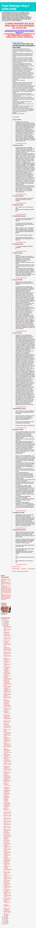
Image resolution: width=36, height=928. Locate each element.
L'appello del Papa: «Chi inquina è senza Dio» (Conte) (7, 878)
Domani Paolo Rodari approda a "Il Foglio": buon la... (7, 684)
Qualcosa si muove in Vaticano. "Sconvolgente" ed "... (6, 902)
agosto (4, 625)
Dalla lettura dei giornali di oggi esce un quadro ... (7, 781)
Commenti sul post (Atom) (22, 571)
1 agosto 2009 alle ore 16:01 (21, 406)
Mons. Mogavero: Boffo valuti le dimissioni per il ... (7, 639)
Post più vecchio (31, 568)
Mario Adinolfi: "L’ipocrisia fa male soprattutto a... (7, 670)
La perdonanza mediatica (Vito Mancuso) (6, 838)
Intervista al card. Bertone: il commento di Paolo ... (7, 810)
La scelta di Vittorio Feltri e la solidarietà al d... (7, 827)
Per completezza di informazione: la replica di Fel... (6, 788)
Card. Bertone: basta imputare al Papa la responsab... (7, 852)
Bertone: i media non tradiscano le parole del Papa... (7, 844)
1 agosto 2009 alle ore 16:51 (21, 427)
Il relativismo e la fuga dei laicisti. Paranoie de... (7, 912)
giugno (4, 917)
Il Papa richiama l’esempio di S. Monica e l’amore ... (7, 700)
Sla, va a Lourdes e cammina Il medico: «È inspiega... (7, 890)
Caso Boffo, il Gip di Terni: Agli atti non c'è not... (7, 636)
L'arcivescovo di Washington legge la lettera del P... (7, 738)
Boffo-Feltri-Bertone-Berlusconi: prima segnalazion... (6, 778)
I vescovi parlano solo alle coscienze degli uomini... (7, 819)
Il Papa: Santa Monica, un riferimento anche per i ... (7, 656)
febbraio (4, 921)
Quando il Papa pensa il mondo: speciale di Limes (7, 627)
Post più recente (16, 568)
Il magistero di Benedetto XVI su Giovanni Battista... (7, 749)
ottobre (4, 623)
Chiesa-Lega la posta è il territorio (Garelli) (7, 836)
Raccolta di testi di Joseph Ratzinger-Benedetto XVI (6, 590)
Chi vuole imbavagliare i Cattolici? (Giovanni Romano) (7, 653)
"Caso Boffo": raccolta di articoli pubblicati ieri (7, 679)
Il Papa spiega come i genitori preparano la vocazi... (7, 692)
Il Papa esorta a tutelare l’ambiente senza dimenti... (7, 893)
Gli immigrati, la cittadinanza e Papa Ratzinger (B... (7, 689)
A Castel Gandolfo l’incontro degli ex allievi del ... (6, 794)
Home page (23, 568)
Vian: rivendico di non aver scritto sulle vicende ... (6, 662)
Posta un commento (16, 566)
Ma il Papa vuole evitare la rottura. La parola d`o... (7, 764)
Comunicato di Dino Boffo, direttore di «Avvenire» (6, 806)
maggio (4, 918)
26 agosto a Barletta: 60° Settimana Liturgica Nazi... (6, 881)
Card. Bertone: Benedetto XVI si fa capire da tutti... (7, 858)
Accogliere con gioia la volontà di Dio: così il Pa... (7, 697)
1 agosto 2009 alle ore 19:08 (21, 564)
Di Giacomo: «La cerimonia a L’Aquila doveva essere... (7, 744)
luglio (4, 916)
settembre (5, 624)
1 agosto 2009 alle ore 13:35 (21, 251)
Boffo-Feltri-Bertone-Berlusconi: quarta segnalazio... (6, 755)
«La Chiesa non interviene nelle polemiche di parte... (7, 775)
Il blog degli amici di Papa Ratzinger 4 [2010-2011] (6, 595)
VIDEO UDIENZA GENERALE (6, 915)
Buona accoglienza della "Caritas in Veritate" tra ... (7, 747)
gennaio (4, 922)
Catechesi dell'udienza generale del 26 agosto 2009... (7, 861)
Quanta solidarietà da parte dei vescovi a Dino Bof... (7, 741)
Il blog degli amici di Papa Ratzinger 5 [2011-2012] (6, 588)
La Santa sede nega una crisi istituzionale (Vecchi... (7, 761)
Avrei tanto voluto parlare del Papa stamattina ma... (6, 681)
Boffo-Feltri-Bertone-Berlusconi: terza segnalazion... (6, 767)
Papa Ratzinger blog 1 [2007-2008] (5, 599)
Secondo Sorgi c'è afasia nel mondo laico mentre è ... (6, 833)
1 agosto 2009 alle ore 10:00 (21, 143)
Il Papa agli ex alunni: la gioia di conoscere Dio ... (7, 630)
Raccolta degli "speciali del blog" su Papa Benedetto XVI (6, 592)
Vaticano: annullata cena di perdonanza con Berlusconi (7, 803)
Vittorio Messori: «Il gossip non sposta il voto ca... (7, 735)
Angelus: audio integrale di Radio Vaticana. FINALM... (7, 694)
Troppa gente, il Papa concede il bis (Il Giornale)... (6, 884)
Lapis (15, 332)
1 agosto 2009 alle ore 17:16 (21, 527)
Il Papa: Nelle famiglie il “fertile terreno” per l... (7, 718)
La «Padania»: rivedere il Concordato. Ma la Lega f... (7, 896)
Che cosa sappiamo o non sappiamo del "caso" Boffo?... (7, 667)
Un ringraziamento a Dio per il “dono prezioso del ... (7, 870)
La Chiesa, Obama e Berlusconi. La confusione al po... (6, 633)
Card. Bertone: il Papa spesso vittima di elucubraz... (7, 855)
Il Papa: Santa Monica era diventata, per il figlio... (7, 721)
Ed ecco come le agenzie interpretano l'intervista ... (7, 659)
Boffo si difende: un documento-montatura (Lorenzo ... (7, 712)
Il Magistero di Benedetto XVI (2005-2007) (6, 586)
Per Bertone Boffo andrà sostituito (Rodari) (7, 687)
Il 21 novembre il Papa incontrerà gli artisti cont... (7, 824)
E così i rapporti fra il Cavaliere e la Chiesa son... (6, 641)
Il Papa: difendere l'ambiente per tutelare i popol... (6, 703)
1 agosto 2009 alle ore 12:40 (21, 194)
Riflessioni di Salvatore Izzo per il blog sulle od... (7, 650)
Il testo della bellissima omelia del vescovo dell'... (7, 644)
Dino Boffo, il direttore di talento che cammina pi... (7, 770)
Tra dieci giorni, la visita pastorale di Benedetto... (7, 867)
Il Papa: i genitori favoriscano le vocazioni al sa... (6, 724)
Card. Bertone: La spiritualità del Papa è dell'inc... (7, 846)
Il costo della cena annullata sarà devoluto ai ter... (6, 796)
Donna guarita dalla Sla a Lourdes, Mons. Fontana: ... (7, 887)
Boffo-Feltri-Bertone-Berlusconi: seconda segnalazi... (7, 772)
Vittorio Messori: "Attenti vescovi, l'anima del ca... (7, 816)
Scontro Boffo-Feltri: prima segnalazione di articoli (7, 673)
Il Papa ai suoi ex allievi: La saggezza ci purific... (7, 665)
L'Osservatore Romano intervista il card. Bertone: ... (7, 849)
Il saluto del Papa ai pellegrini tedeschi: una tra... (7, 872)
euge (15, 119)
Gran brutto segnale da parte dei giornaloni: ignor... (7, 813)
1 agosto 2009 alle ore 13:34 (21, 214)
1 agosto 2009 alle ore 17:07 (21, 510)
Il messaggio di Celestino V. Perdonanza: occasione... (6, 800)
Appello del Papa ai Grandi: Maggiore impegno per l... (6, 716)
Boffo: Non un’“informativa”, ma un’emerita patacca (7, 732)
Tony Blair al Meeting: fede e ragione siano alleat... (7, 821)
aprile (4, 919)
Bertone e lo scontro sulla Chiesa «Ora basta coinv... (6, 830)
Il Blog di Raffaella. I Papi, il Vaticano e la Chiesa (6, 582)
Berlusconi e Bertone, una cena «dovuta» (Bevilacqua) (7, 899)
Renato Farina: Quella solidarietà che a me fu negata (7, 709)
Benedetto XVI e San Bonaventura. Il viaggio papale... (6, 909)
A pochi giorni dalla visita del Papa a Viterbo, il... (6, 864)
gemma (16, 279)
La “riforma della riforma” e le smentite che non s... (7, 752)
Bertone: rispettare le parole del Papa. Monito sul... (6, 841)
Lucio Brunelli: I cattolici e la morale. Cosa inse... (7, 727)
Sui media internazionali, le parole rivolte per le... (7, 647)
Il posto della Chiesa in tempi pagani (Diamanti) (7, 676)
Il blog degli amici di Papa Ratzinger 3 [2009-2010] (6, 597)
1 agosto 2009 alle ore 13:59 (21, 277)
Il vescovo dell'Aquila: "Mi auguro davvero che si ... (7, 706)
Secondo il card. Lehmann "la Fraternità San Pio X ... (7, 906)
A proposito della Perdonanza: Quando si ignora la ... (7, 785)
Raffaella (16, 204)
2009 (3, 619)
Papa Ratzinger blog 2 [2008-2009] (15, 7)
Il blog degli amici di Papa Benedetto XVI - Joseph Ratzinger (6, 580)
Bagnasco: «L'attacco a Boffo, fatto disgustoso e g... (7, 758)
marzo (4, 920)
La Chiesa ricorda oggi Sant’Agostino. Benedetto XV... (7, 791)
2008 (3, 923)
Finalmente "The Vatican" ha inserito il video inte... (7, 875)
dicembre (5, 620)
